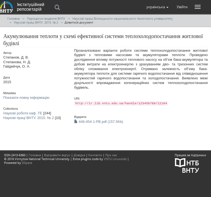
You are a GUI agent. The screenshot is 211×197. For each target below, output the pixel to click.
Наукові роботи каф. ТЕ (22, 113)
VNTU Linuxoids (115, 159)
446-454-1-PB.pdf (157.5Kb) (98, 122)
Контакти (95, 155)
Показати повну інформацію (26, 97)
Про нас (111, 155)
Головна (13, 18)
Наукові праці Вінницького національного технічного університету (123, 18)
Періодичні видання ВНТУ (46, 18)
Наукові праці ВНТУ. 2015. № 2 (36, 22)
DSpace (27, 163)
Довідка (79, 155)
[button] (157, 7)
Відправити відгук (57, 155)
